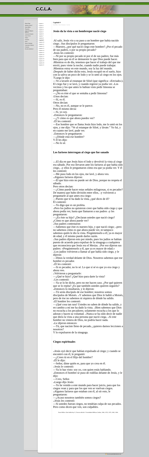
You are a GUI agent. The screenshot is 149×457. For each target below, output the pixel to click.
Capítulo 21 (41, 65)
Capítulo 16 (41, 54)
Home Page (27, 23)
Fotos (26, 41)
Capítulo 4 (41, 29)
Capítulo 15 (41, 52)
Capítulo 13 (41, 48)
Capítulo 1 (41, 23)
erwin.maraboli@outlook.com (114, 454)
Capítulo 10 (41, 42)
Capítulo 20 (41, 62)
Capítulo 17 (41, 56)
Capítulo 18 (41, 58)
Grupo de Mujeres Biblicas (29, 31)
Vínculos (27, 39)
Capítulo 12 (41, 46)
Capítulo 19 (41, 60)
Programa (27, 29)
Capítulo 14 (41, 50)
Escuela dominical (29, 48)
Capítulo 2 (41, 25)
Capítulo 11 (41, 44)
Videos (26, 37)
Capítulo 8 (41, 38)
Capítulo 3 (41, 27)
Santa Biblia (28, 27)
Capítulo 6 (41, 33)
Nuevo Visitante (28, 43)
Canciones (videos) (29, 45)
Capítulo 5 (41, 31)
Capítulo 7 (41, 36)
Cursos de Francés (29, 34)
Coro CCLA (28, 35)
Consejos (27, 47)
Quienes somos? (28, 25)
